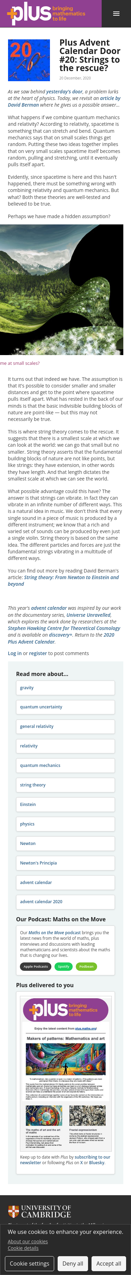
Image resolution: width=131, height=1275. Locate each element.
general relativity (36, 726)
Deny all (73, 1263)
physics (27, 824)
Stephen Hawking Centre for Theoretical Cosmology (64, 628)
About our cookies (28, 1241)
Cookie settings (29, 1263)
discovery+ (60, 634)
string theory (32, 785)
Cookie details (23, 1248)
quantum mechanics (40, 765)
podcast (54, 932)
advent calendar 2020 (41, 901)
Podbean (86, 966)
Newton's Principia (38, 863)
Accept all (108, 1263)
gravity (27, 687)
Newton (28, 843)
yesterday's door (64, 91)
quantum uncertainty (41, 706)
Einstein (28, 804)
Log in (15, 653)
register (38, 653)
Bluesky (96, 1162)
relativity (28, 745)
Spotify (63, 966)
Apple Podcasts (36, 966)
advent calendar (49, 608)
